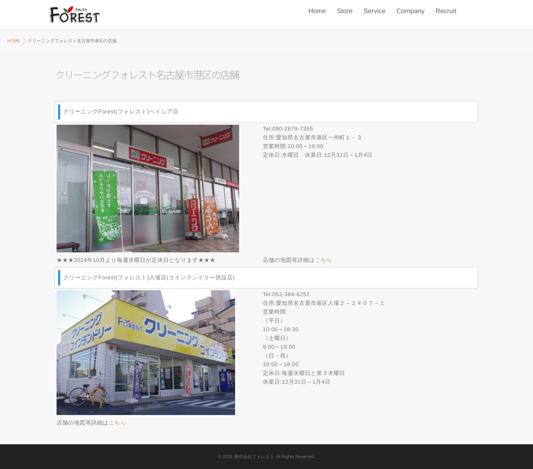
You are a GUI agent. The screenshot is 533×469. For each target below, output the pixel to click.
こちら (323, 260)
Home (317, 14)
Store (345, 14)
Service (375, 14)
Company (410, 14)
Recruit (446, 14)
